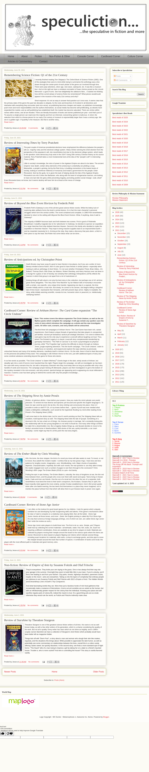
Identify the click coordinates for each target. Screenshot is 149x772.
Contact (43, 61)
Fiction (38, 56)
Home (11, 56)
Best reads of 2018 (120, 147)
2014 (117, 371)
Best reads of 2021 (120, 134)
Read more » (9, 122)
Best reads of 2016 (120, 155)
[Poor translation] (9, 734)
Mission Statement (120, 200)
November (121, 237)
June (119, 255)
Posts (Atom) (59, 680)
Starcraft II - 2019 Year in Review (125, 469)
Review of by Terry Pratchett (31, 142)
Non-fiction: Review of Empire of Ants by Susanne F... (126, 318)
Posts (117, 76)
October (120, 241)
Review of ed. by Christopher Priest (33, 259)
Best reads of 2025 (120, 117)
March (120, 338)
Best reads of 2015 (120, 159)
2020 (117, 349)
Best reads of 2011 (120, 176)
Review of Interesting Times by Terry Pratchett (128, 267)
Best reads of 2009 (120, 185)
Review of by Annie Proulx (31, 395)
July (119, 251)
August (120, 248)
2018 (117, 357)
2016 (117, 364)
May (119, 330)
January (120, 345)
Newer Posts (10, 672)
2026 (117, 212)
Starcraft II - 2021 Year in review (125, 475)
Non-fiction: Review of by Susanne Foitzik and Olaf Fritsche (48, 565)
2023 (117, 223)
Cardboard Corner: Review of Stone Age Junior (126, 310)
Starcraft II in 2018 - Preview (124, 460)
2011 (117, 382)
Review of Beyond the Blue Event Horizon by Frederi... (127, 274)
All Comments (120, 80)
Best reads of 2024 (120, 122)
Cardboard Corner (110, 56)
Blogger (106, 717)
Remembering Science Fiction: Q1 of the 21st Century (36, 75)
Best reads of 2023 (120, 126)
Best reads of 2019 (120, 143)
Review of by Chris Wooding (31, 453)
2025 (117, 216)
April (119, 334)
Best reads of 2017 (120, 151)
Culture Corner (135, 56)
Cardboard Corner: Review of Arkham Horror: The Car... (125, 290)
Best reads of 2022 (120, 130)
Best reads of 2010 (120, 180)
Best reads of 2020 (120, 138)
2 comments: (32, 497)
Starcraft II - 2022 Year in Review (125, 477)
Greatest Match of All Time (123, 473)
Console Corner (85, 56)
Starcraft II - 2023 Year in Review (125, 479)
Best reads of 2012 (120, 172)
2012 (117, 378)
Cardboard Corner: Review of (31, 504)
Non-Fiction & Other (59, 56)
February (121, 341)
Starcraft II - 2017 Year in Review (125, 458)
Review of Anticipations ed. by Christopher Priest (126, 282)
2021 (117, 230)
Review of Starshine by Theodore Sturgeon (126, 325)
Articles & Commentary (20, 61)
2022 (117, 227)
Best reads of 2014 (120, 164)
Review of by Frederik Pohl (39, 203)
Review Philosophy (120, 198)
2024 (117, 219)
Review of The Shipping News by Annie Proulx (127, 297)
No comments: (33, 189)
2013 (117, 375)
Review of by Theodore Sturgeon (29, 620)
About (24, 56)
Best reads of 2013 (120, 168)
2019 (117, 353)
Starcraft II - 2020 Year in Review (125, 471)
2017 (117, 360)
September (122, 244)
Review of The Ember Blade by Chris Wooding (128, 303)
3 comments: (33, 128)
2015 (117, 367)
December (121, 233)
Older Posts (98, 672)
